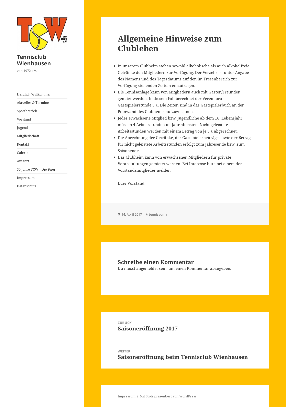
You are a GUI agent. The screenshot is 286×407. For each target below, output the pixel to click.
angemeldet (147, 268)
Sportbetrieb (27, 111)
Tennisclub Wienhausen (34, 60)
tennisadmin (158, 214)
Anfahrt (23, 161)
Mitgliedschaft (28, 136)
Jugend (22, 127)
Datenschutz (26, 186)
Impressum (26, 178)
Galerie (22, 152)
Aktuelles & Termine (33, 102)
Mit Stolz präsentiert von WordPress (168, 396)
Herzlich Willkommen (34, 94)
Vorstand (24, 119)
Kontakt (23, 144)
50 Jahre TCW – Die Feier (36, 169)
